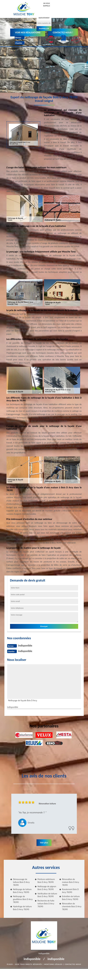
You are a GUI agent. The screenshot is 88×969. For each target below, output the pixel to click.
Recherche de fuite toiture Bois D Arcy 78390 (46, 903)
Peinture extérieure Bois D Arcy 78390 (46, 880)
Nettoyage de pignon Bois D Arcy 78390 (47, 888)
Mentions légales (53, 964)
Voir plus (44, 842)
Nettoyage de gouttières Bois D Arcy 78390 (23, 899)
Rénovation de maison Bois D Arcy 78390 (70, 882)
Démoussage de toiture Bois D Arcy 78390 (21, 882)
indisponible (33, 37)
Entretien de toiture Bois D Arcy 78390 (71, 898)
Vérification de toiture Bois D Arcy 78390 (47, 895)
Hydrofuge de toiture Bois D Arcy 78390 (22, 908)
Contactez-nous (73, 964)
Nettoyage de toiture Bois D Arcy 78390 (22, 891)
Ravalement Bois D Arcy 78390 (70, 891)
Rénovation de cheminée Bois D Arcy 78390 (71, 906)
